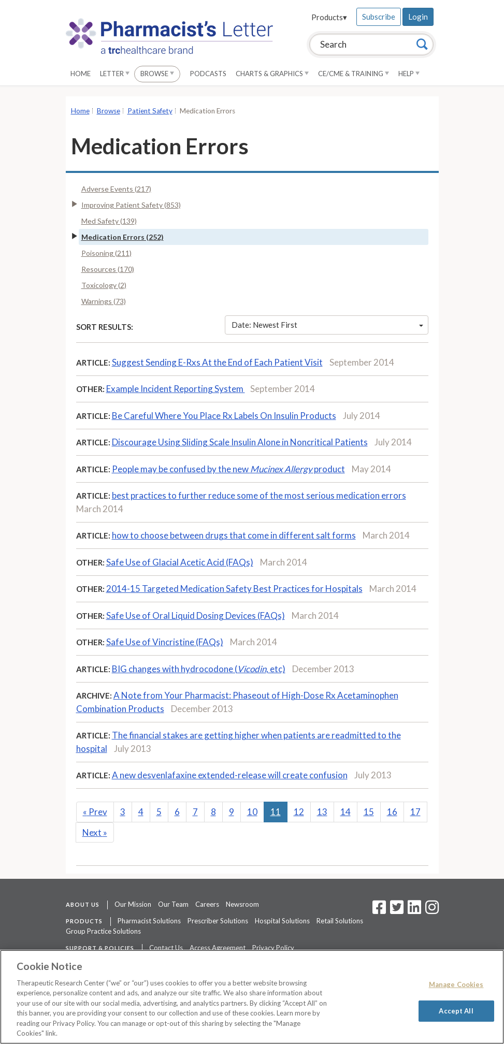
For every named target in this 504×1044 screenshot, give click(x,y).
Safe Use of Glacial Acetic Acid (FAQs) (179, 562)
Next (94, 832)
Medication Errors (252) (122, 237)
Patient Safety (149, 111)
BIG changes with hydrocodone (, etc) (198, 668)
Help (409, 73)
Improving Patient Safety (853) (131, 204)
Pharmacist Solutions (149, 921)
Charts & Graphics (272, 73)
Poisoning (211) (106, 253)
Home (80, 73)
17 (415, 811)
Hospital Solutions (282, 921)
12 (299, 811)
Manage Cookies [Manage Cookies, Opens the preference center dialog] (456, 984)
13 (322, 811)
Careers (207, 904)
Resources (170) (107, 269)
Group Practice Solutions (103, 931)
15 (369, 811)
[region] (252, 997)
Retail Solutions (339, 921)
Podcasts (208, 73)
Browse (157, 73)
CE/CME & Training (353, 73)
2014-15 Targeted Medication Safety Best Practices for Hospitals (234, 588)
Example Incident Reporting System (175, 388)
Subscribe (378, 16)
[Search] (422, 44)
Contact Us (166, 948)
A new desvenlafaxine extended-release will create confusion (230, 775)
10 (252, 811)
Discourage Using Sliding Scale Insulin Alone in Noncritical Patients (240, 442)
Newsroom (242, 904)
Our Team (173, 904)
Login (418, 16)
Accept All (456, 1010)
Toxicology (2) (103, 285)
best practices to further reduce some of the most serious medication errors (259, 495)
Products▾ (329, 17)
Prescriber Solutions (218, 921)
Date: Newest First (327, 324)
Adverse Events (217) (116, 188)
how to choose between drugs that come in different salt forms (234, 535)
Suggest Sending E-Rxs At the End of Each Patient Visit (217, 362)
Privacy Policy (273, 948)
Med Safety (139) (109, 220)
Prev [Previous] (95, 811)
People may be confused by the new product (228, 468)
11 (275, 811)
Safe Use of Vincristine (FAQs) (164, 641)
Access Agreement (218, 948)
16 (392, 811)
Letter (114, 73)
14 (345, 811)
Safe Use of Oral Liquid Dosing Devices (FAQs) (195, 615)
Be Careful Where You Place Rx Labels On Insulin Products (224, 415)
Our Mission (132, 904)
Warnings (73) (103, 301)
